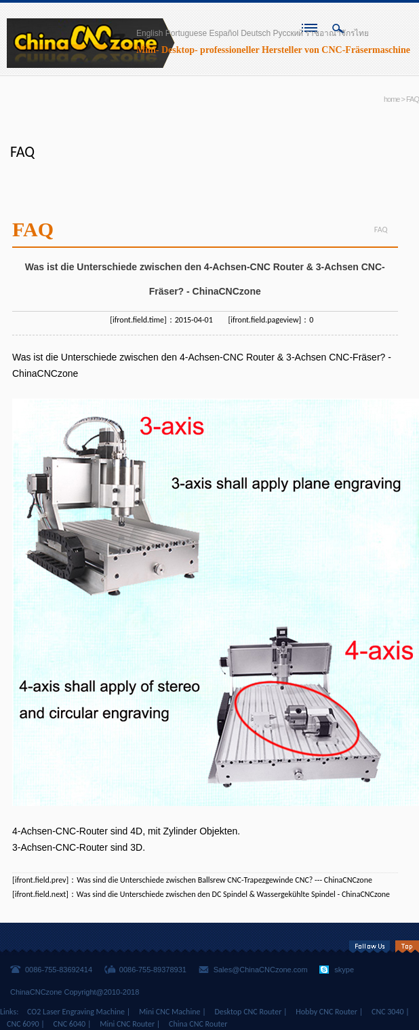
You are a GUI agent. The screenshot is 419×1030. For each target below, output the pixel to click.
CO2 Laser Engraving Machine (76, 1011)
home (392, 99)
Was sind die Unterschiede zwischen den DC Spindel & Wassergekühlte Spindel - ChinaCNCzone (233, 894)
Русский (288, 33)
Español (223, 33)
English (149, 33)
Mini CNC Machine (169, 1011)
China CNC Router (198, 1024)
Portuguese (186, 33)
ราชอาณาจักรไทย (337, 33)
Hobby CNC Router (326, 1011)
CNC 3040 (388, 1011)
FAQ (412, 99)
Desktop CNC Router (247, 1011)
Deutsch (256, 33)
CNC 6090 (23, 1024)
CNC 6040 (70, 1024)
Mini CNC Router (127, 1024)
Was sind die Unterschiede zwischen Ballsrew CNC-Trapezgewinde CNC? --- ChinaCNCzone (224, 880)
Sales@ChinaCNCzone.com (261, 969)
